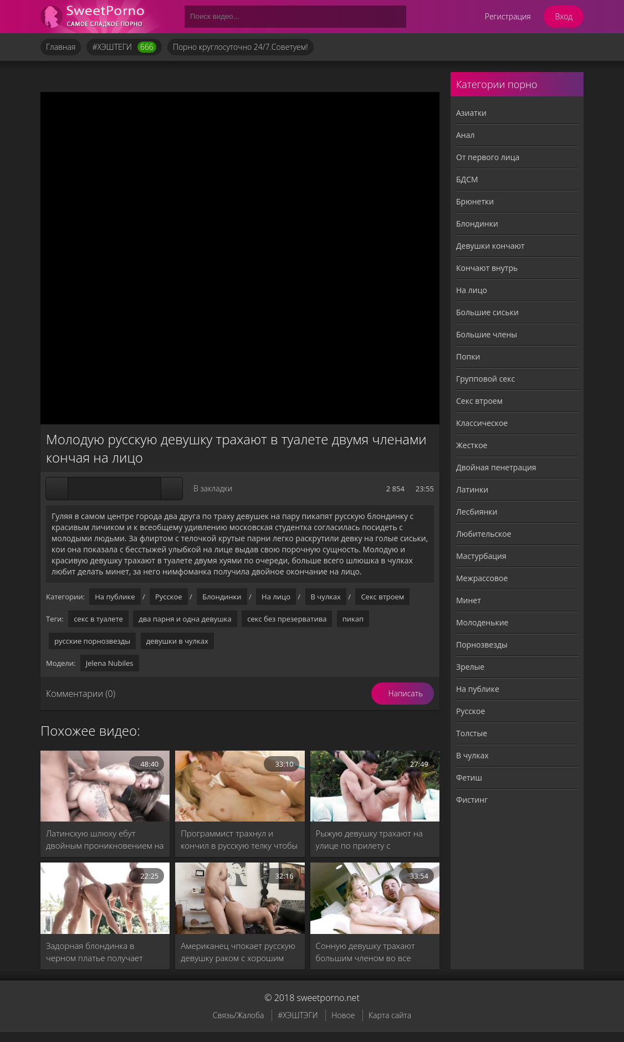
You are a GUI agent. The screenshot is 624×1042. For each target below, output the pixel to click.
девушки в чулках (177, 641)
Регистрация (508, 16)
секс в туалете (98, 619)
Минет (468, 600)
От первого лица (487, 157)
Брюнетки (475, 201)
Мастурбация (481, 556)
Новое (343, 1015)
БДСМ (467, 179)
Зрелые (470, 666)
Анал (465, 135)
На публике (115, 597)
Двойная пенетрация (496, 467)
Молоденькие (482, 622)
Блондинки (221, 597)
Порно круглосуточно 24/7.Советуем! (240, 47)
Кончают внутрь (487, 268)
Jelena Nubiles (110, 663)
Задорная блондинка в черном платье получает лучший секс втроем (94, 952)
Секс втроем (382, 597)
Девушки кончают (490, 245)
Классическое (482, 423)
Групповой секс (485, 378)
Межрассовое (482, 578)
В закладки (212, 488)
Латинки (472, 489)
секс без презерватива (286, 619)
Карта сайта (390, 1015)
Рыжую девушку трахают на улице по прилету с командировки (369, 839)
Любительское (484, 533)
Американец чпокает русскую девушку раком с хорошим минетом (238, 952)
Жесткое (471, 445)
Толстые (471, 733)
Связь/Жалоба (238, 1015)
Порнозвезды (482, 644)
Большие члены (486, 334)
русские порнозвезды (92, 641)
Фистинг (472, 799)
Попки (468, 356)
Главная (60, 47)
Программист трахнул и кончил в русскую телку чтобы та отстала (239, 839)
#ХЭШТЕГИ (124, 47)
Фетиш (469, 777)
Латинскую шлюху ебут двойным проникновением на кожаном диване (105, 839)
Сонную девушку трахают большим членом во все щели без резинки (365, 952)
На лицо (276, 597)
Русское (168, 597)
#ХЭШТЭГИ (298, 1015)
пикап (353, 619)
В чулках (326, 597)
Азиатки (471, 112)
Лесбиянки (476, 511)
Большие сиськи (487, 312)
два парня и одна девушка (185, 619)
